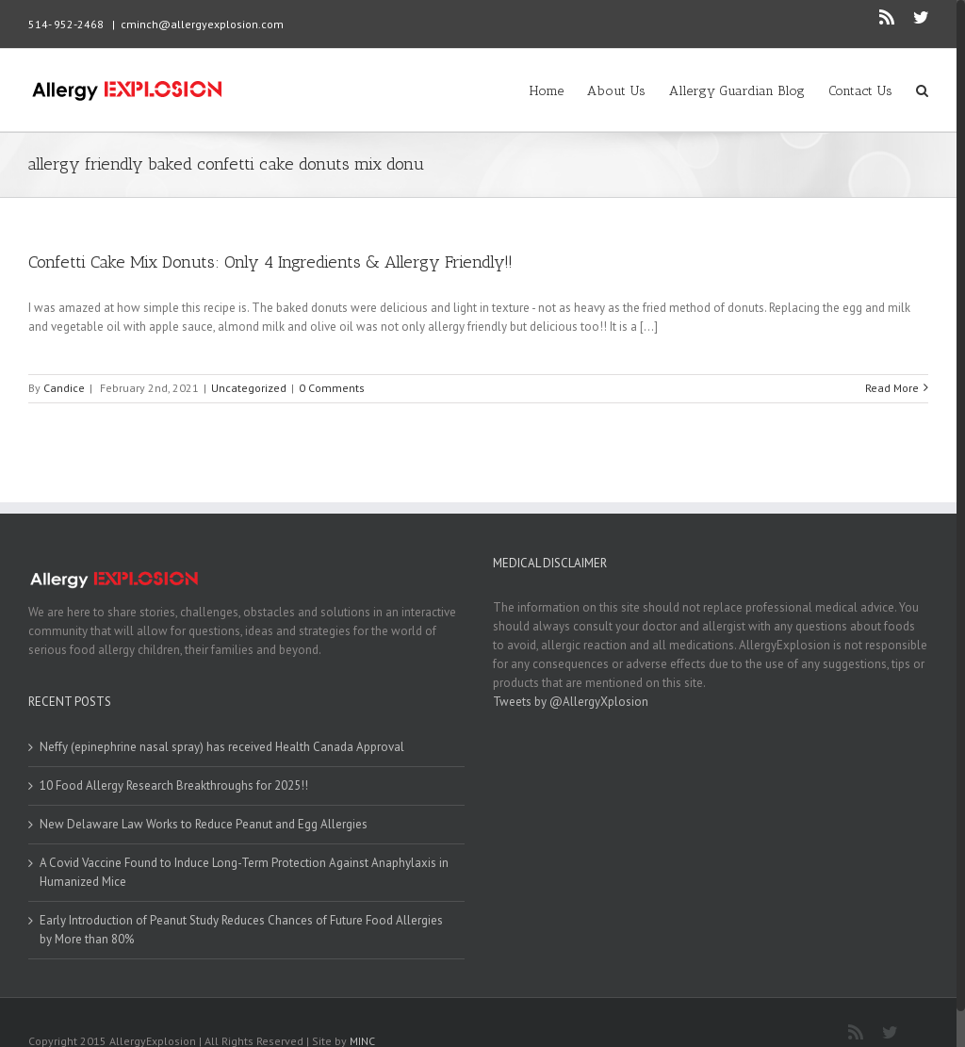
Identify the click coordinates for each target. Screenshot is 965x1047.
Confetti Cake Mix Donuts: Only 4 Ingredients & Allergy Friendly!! (270, 262)
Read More (892, 388)
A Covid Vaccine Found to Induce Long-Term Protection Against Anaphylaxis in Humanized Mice (244, 872)
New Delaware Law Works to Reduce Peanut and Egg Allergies (204, 824)
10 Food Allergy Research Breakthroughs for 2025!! (174, 785)
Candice (64, 388)
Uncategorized (248, 388)
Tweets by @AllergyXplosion (570, 702)
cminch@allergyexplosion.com (202, 24)
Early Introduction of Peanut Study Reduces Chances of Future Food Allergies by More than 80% (241, 929)
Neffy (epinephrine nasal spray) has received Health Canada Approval (222, 747)
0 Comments (332, 388)
